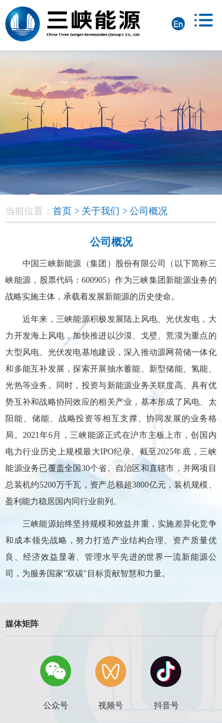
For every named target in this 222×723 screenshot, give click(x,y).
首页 (62, 211)
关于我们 (101, 211)
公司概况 (149, 211)
